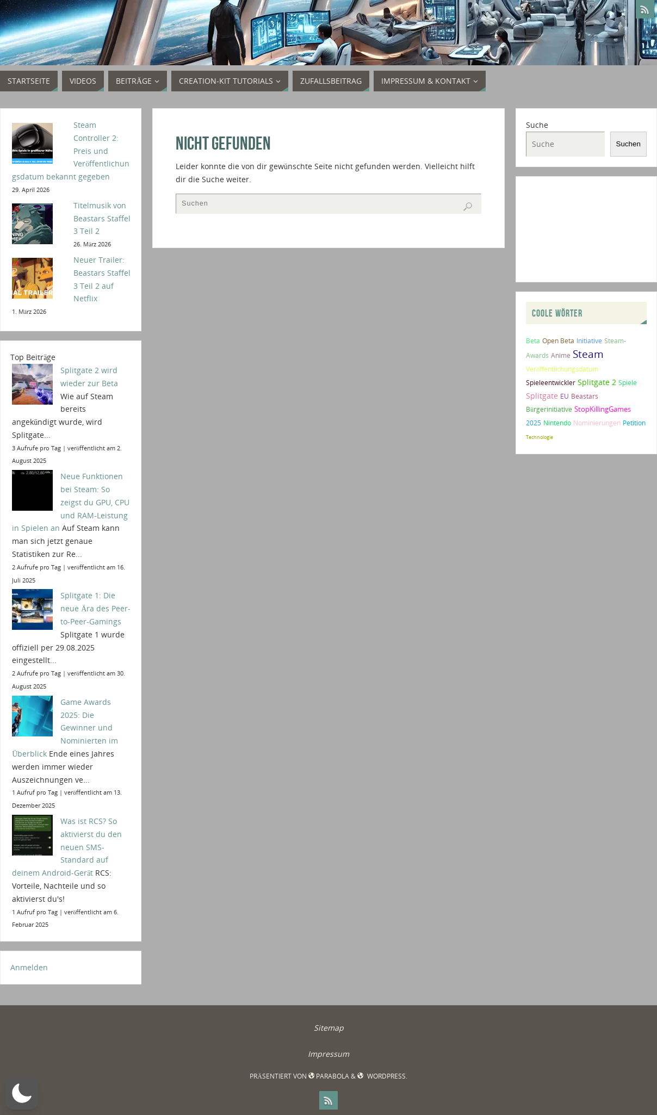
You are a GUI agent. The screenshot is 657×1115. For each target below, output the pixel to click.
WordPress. (382, 1076)
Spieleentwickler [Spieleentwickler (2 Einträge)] (550, 383)
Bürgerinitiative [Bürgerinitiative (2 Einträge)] (549, 409)
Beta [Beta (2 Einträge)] (533, 341)
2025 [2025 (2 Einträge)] (533, 423)
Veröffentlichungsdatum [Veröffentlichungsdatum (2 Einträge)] (562, 369)
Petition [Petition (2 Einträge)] (634, 423)
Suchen (628, 144)
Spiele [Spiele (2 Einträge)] (627, 383)
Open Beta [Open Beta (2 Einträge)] (558, 341)
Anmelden (29, 967)
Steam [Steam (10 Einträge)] (588, 354)
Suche (537, 125)
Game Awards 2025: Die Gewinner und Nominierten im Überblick (65, 728)
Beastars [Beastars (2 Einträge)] (584, 396)
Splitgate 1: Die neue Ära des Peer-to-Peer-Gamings (95, 608)
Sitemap (329, 1028)
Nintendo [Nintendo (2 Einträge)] (557, 423)
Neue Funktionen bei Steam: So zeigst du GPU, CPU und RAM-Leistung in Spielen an (70, 502)
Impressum (328, 1054)
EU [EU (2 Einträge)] (564, 396)
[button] (21, 1093)
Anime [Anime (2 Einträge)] (561, 355)
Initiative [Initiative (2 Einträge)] (589, 341)
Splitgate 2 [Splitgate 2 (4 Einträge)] (597, 382)
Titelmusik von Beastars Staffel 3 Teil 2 (102, 218)
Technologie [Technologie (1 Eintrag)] (539, 437)
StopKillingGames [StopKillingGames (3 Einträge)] (602, 409)
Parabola (328, 1076)
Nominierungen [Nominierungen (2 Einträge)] (597, 423)
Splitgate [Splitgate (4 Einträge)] (542, 396)
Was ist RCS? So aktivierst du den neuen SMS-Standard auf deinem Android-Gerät (67, 847)
